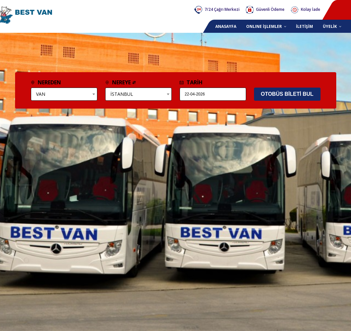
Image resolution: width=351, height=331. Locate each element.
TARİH (191, 82)
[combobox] (64, 94)
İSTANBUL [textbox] (121, 94)
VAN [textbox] (40, 94)
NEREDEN (46, 82)
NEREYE (120, 82)
